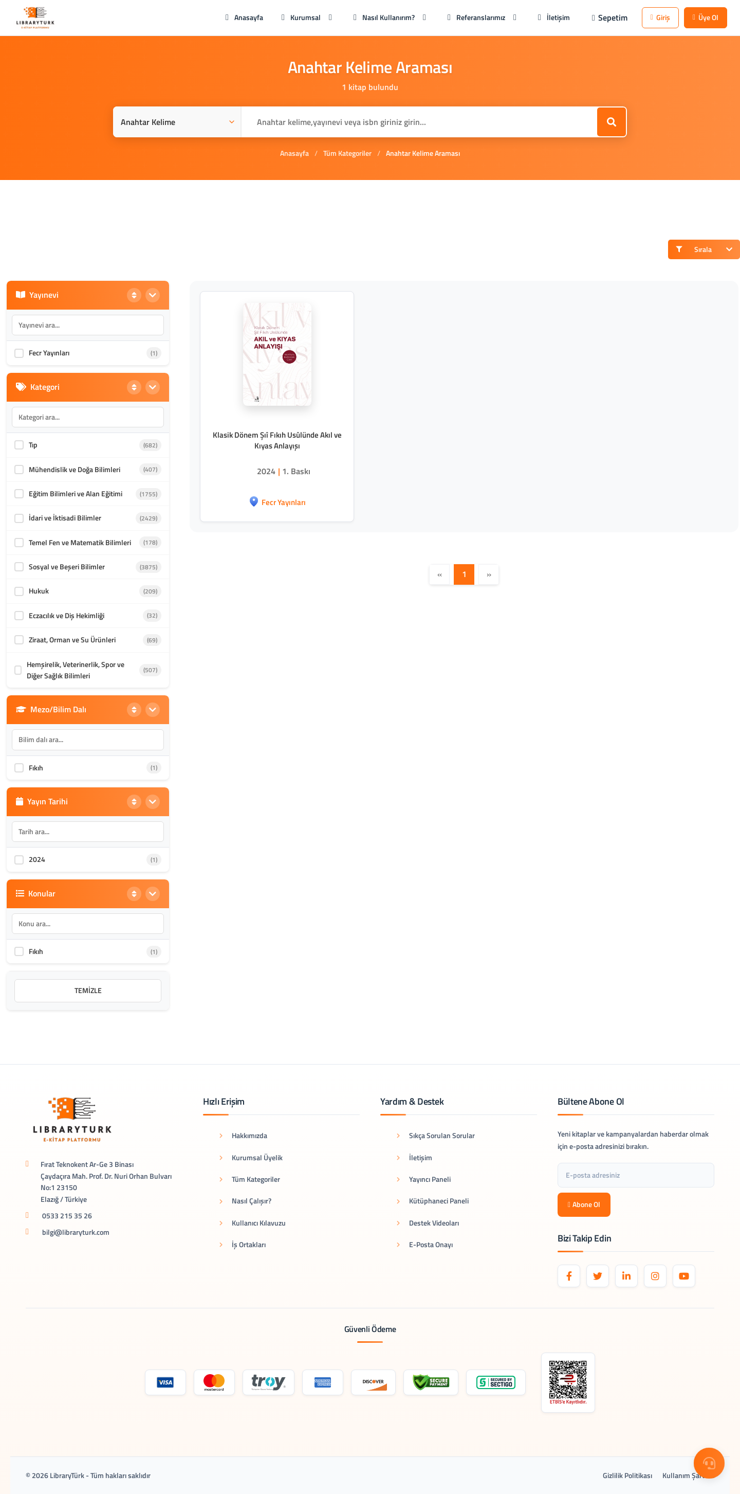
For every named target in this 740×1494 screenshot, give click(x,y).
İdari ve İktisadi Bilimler (65, 517)
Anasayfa (294, 153)
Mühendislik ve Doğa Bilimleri (74, 469)
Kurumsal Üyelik (251, 1157)
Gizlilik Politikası (627, 1475)
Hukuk (39, 590)
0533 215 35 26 (67, 1215)
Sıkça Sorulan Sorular (436, 1135)
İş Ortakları (242, 1244)
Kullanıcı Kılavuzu (252, 1222)
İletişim (414, 1157)
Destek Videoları (428, 1222)
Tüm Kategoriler (347, 153)
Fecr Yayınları (49, 352)
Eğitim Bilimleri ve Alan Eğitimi (75, 493)
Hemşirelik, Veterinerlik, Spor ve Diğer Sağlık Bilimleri (75, 670)
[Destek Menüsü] (709, 1463)
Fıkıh (36, 767)
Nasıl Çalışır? (245, 1200)
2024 (37, 859)
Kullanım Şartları (688, 1475)
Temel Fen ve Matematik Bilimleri (80, 542)
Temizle (88, 990)
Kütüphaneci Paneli (433, 1200)
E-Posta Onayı (425, 1244)
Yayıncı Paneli (424, 1179)
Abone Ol (584, 1204)
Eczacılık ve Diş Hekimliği (66, 615)
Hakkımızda (243, 1135)
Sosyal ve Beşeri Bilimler (67, 566)
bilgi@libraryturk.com (75, 1232)
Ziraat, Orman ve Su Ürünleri (72, 639)
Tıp (33, 444)
